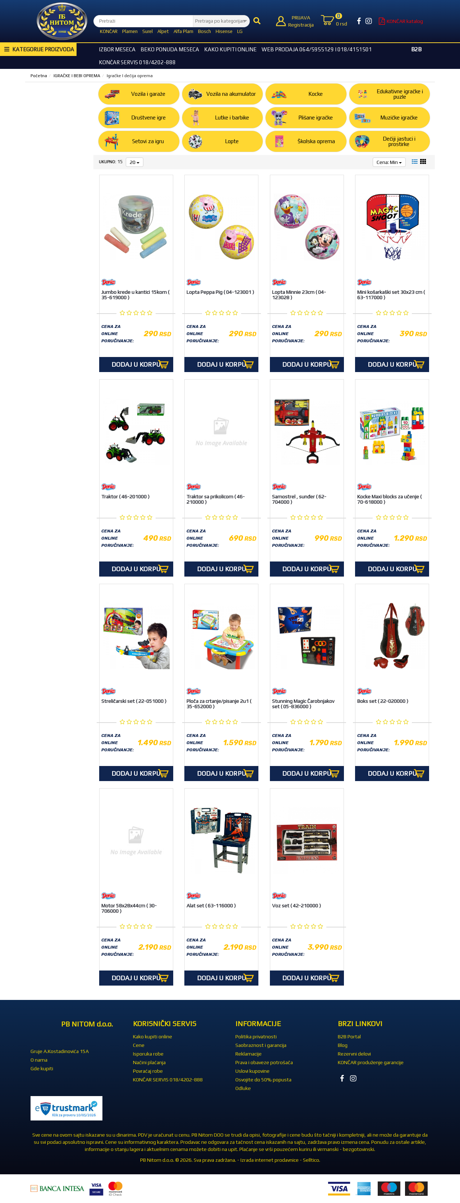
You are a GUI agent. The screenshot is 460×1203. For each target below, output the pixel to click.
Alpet (163, 31)
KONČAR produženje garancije (371, 1062)
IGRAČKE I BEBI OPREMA (77, 75)
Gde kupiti (42, 1068)
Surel (147, 31)
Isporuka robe (148, 1054)
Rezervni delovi (354, 1054)
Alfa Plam (183, 31)
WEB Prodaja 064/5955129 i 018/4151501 (317, 49)
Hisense (224, 31)
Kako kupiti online (230, 49)
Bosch (204, 31)
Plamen (130, 31)
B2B (416, 49)
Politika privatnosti (256, 1036)
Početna (39, 75)
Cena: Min (389, 162)
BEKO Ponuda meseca (170, 49)
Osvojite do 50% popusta (263, 1079)
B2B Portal (349, 1036)
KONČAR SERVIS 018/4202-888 (137, 62)
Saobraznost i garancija (260, 1045)
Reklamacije (248, 1054)
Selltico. (311, 1160)
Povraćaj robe (148, 1071)
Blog (343, 1045)
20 (134, 162)
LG (240, 31)
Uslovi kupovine (252, 1071)
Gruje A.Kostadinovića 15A (60, 1051)
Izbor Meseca (117, 49)
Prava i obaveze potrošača (264, 1062)
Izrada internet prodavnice (269, 1160)
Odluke (243, 1088)
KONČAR (109, 31)
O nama (39, 1060)
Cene (138, 1045)
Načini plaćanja (149, 1062)
